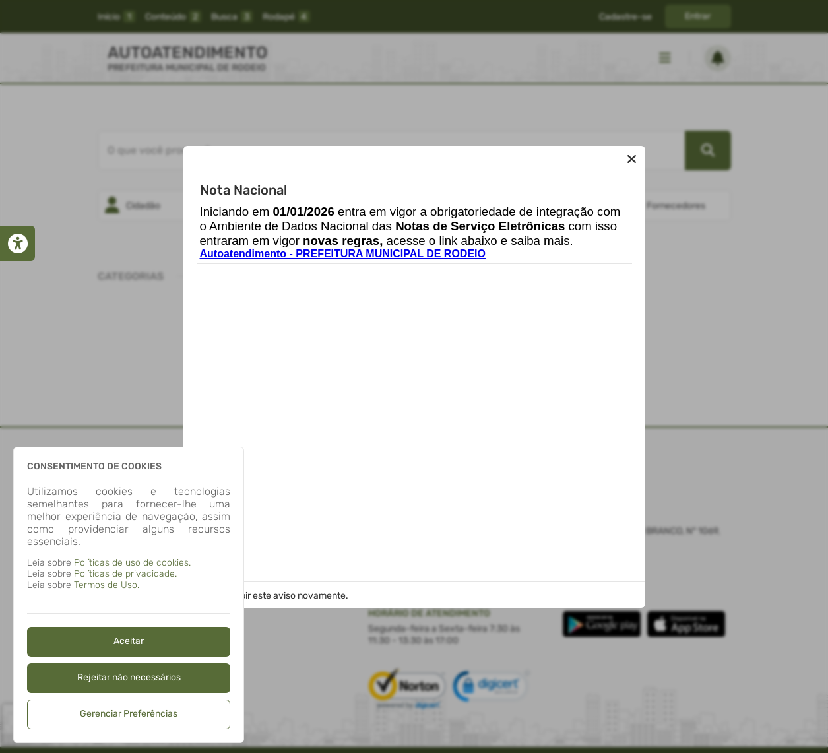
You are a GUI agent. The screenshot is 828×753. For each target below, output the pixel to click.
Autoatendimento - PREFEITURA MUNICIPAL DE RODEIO (343, 253)
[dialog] (128, 595)
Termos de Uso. (106, 585)
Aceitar (128, 641)
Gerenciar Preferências (128, 713)
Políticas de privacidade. (125, 573)
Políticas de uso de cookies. (132, 562)
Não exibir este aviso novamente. (278, 595)
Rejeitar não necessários (129, 677)
